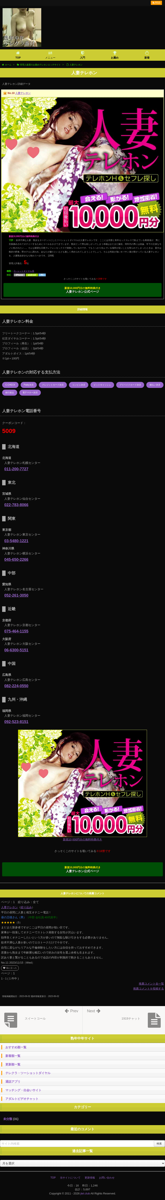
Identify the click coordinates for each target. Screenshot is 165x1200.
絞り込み (26, 907)
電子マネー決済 (30, 392)
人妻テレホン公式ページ (82, 290)
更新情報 (90, 1177)
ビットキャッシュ (102, 385)
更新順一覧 (12, 1064)
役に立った (10, 968)
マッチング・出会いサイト (23, 1090)
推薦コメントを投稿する (148, 988)
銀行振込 (9, 392)
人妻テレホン (23, 93)
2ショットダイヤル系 (24, 271)
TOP (53, 1177)
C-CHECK (10, 385)
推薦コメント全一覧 (151, 983)
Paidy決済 (29, 385)
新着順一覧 (12, 1055)
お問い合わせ (107, 1177)
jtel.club (85, 1193)
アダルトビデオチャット (21, 1098)
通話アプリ (12, 1081)
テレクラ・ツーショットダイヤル (27, 1072)
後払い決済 (155, 385)
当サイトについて (70, 1177)
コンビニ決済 (78, 385)
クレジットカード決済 (53, 385)
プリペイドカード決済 (130, 385)
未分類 (7, 1119)
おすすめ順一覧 (15, 1047)
